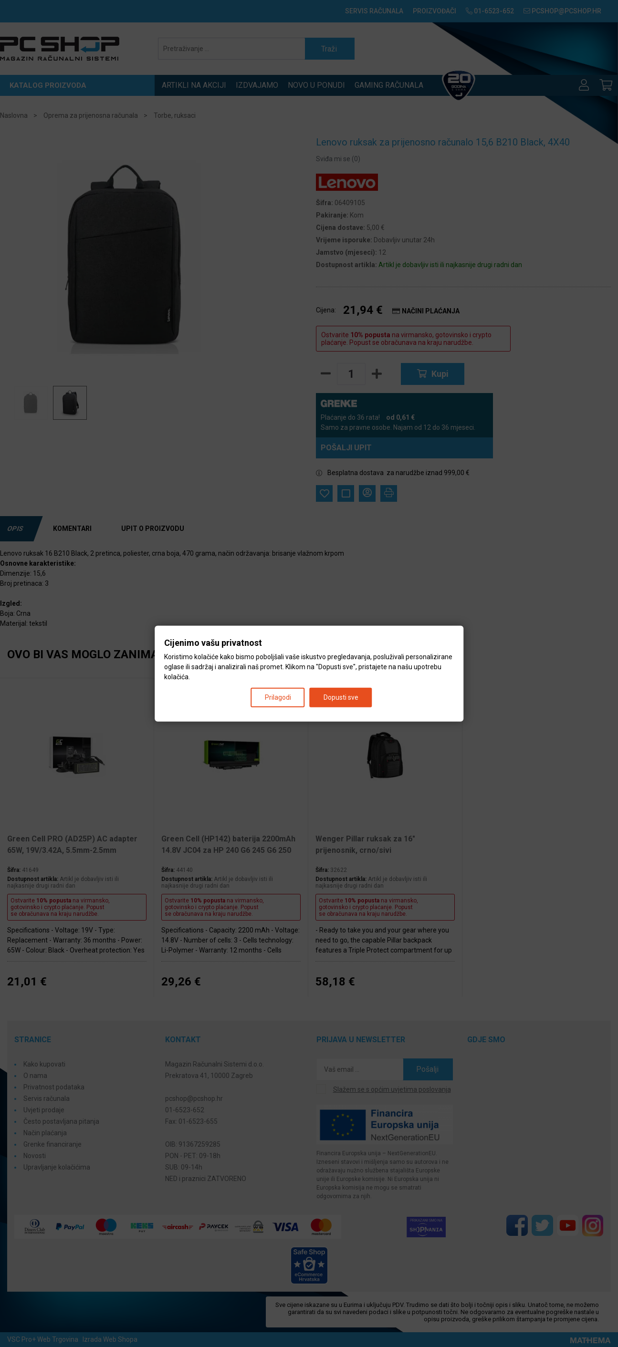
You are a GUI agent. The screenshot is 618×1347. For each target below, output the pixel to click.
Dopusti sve (341, 697)
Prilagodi (278, 697)
